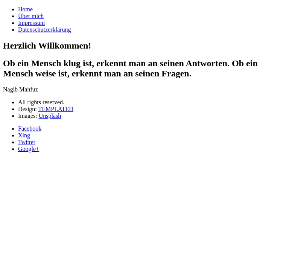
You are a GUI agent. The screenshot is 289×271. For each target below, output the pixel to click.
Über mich (31, 16)
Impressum (31, 23)
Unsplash (50, 116)
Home (25, 9)
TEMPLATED (55, 109)
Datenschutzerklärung (44, 29)
